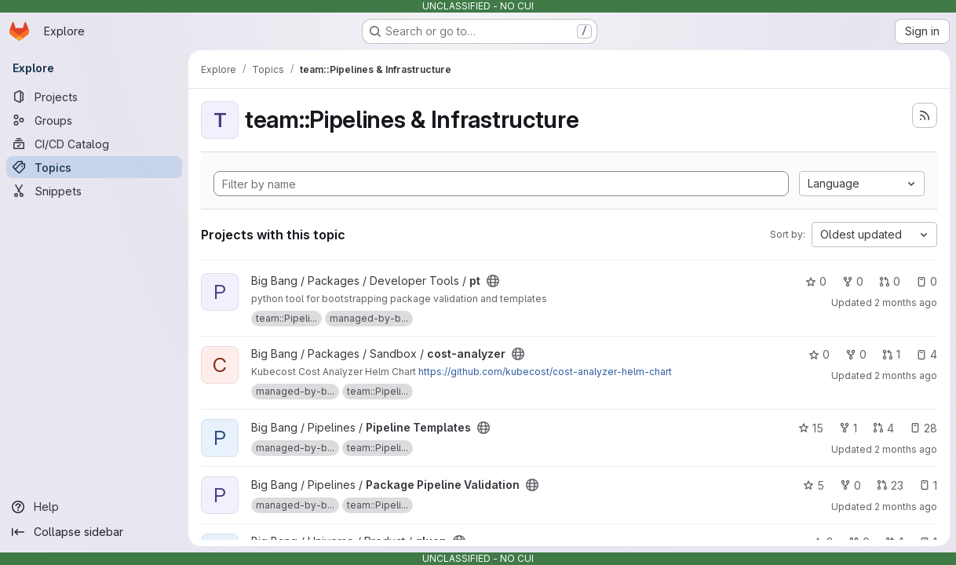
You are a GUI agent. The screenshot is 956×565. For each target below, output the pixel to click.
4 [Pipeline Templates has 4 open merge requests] (883, 428)
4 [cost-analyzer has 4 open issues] (926, 354)
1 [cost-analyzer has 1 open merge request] (891, 354)
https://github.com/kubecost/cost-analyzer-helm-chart (545, 371)
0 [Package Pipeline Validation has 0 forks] (850, 485)
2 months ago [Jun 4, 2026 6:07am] (905, 375)
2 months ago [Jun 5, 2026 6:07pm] (905, 449)
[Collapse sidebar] (94, 532)
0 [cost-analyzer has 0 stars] (819, 354)
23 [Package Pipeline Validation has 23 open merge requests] (890, 485)
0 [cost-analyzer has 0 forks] (856, 354)
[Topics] (94, 167)
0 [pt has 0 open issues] (926, 281)
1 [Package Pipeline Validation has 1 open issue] (928, 485)
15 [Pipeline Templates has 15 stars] (810, 428)
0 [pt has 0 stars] (815, 281)
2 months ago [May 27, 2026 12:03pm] (905, 302)
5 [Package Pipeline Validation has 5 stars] (813, 485)
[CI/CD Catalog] (94, 144)
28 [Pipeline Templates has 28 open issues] (923, 428)
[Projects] (94, 97)
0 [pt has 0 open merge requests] (889, 281)
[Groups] (94, 120)
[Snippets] (94, 191)
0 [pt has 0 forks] (852, 281)
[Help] (94, 507)
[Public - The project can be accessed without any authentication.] (493, 281)
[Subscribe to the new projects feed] (924, 115)
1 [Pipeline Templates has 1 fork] (848, 428)
